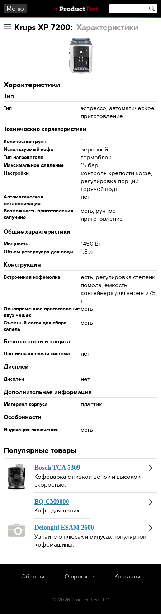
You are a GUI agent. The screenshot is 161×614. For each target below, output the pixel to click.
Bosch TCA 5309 (57, 467)
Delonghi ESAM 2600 (64, 527)
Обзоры (32, 576)
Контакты (127, 576)
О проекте (79, 576)
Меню (15, 9)
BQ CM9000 (51, 501)
